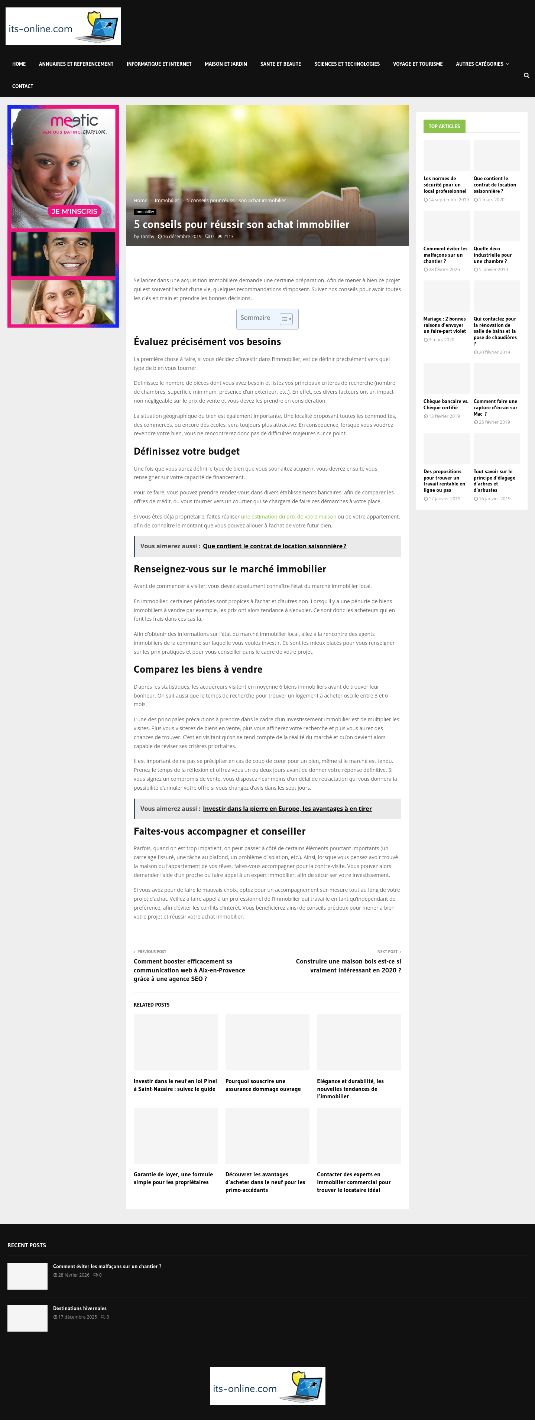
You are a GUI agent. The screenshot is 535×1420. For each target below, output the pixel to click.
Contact (22, 86)
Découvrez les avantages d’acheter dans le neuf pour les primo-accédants (265, 1181)
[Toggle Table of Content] (282, 319)
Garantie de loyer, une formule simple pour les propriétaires (173, 1178)
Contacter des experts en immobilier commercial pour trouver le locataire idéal (353, 1181)
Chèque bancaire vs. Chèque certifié (446, 404)
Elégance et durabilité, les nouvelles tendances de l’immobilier (350, 1088)
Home (19, 64)
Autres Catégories (480, 64)
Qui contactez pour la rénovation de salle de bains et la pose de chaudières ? (495, 331)
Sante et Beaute (280, 64)
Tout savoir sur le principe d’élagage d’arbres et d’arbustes (494, 480)
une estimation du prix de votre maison (289, 516)
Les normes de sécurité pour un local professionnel (445, 184)
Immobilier (145, 211)
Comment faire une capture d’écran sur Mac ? (496, 407)
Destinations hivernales (80, 1308)
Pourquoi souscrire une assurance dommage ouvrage (263, 1084)
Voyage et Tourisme (418, 64)
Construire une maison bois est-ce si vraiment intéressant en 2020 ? (348, 965)
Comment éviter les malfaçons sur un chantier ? (445, 254)
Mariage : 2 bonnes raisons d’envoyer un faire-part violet (445, 325)
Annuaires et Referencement (76, 64)
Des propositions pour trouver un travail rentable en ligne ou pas (444, 480)
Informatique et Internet (159, 64)
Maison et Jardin (226, 64)
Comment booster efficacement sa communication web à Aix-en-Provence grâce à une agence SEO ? (189, 970)
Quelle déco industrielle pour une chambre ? (493, 254)
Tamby (147, 236)
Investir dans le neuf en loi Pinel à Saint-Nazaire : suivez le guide (175, 1084)
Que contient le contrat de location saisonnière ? (495, 184)
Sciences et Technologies (347, 64)
